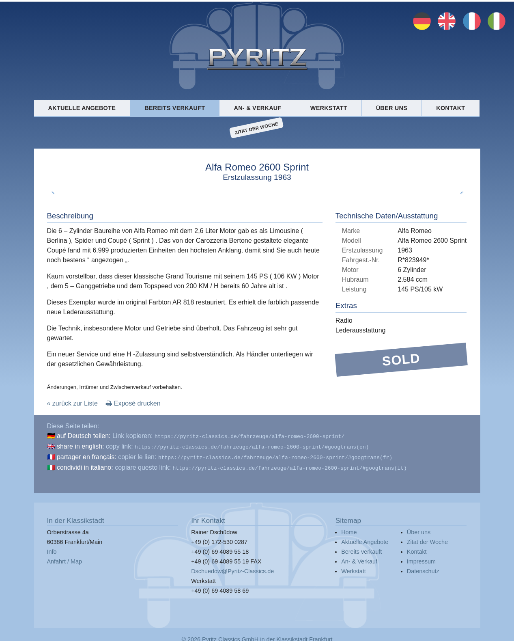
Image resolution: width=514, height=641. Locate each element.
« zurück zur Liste (72, 403)
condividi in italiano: (85, 465)
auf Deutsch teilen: (84, 435)
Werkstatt (328, 108)
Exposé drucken (133, 403)
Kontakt (450, 108)
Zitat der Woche (256, 128)
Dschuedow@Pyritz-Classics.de (232, 568)
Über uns (391, 108)
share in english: (80, 445)
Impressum (421, 558)
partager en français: (86, 455)
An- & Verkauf (258, 108)
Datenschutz (423, 568)
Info (52, 548)
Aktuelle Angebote (82, 108)
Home (349, 529)
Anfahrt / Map (64, 558)
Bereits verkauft (174, 108)
